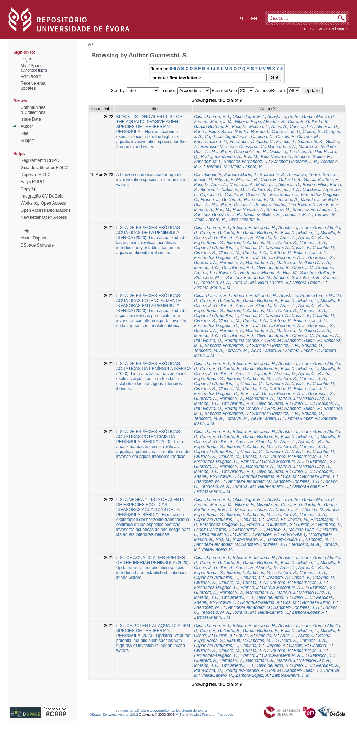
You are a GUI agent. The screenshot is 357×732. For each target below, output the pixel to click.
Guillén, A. (231, 199)
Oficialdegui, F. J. (249, 116)
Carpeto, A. (276, 645)
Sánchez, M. (278, 209)
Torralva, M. (217, 166)
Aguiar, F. (245, 237)
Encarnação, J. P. (210, 141)
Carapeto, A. (277, 247)
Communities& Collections (33, 110)
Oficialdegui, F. (208, 174)
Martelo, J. (308, 146)
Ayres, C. (307, 237)
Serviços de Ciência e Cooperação (142, 710)
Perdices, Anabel (270, 204)
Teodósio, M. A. (297, 214)
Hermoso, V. (212, 146)
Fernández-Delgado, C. (251, 141)
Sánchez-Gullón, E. (312, 156)
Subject (28, 140)
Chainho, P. (323, 247)
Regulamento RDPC (40, 160)
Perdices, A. (300, 151)
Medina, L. (259, 126)
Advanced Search (333, 28)
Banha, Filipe (206, 131)
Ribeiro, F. (224, 179)
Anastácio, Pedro (283, 116)
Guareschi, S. (311, 141)
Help (25, 230)
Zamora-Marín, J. (240, 174)
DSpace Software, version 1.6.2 (113, 714)
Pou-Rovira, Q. (303, 204)
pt (241, 18)
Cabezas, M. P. (286, 131)
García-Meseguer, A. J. (284, 257)
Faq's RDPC (32, 181)
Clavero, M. (308, 136)
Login (26, 59)
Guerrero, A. (205, 262)
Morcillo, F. (221, 151)
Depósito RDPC (36, 174)
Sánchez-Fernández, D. (246, 161)
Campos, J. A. (286, 189)
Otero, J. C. (303, 267)
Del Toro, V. (281, 252)
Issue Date (31, 119)
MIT (179, 714)
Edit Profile (31, 76)
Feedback (225, 714)
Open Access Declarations (46, 210)
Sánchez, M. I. (207, 161)
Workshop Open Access (43, 203)
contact (308, 28)
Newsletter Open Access (44, 217)
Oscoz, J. (278, 151)
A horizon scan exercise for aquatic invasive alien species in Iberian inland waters (152, 179)
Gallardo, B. (317, 121)
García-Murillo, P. (318, 116)
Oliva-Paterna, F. (244, 219)
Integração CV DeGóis (42, 196)
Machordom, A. (281, 146)
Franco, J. (285, 141)
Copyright (30, 188)
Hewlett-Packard (201, 714)
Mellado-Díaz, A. (314, 262)
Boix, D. (239, 126)
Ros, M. (251, 156)
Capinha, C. (262, 136)
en (254, 18)
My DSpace (32, 65)
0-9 (173, 68)
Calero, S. (312, 131)
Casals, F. (285, 136)
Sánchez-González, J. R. (294, 161)
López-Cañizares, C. (245, 146)
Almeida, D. (327, 126)
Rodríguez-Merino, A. (221, 156)
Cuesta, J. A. (302, 126)
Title (24, 133)
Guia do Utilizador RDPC (44, 167)
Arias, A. (279, 126)
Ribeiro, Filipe (248, 121)
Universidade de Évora (189, 710)
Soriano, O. (312, 345)
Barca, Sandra (235, 131)
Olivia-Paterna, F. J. (212, 295)
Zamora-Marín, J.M (212, 287)
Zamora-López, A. (309, 282)
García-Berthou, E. (211, 126)
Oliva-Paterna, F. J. (212, 116)
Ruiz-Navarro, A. (276, 156)
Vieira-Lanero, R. (247, 166)
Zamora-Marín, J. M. (213, 121)
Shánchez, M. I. (208, 277)
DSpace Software (37, 245)
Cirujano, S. (205, 252)
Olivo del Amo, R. (250, 151)
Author (27, 126)
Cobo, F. (295, 121)
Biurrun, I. (260, 131)
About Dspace (34, 238)
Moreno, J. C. (206, 267)
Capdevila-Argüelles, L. (227, 136)
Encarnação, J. (284, 194)
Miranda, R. (274, 121)
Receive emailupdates (34, 86)
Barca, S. (215, 242)
